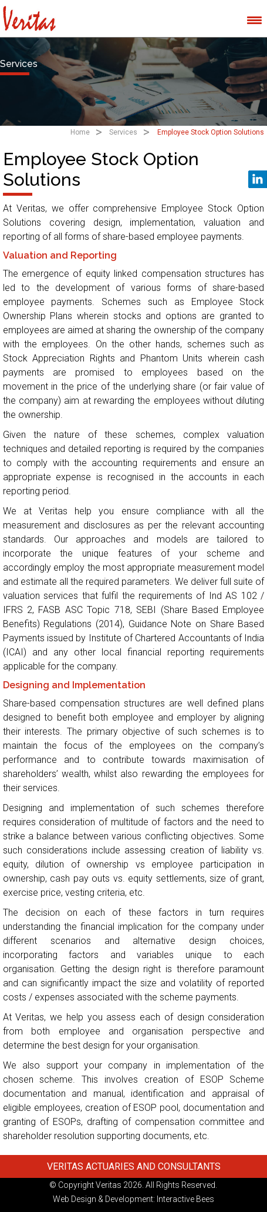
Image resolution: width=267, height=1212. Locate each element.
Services (123, 132)
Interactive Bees (185, 1199)
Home (80, 132)
